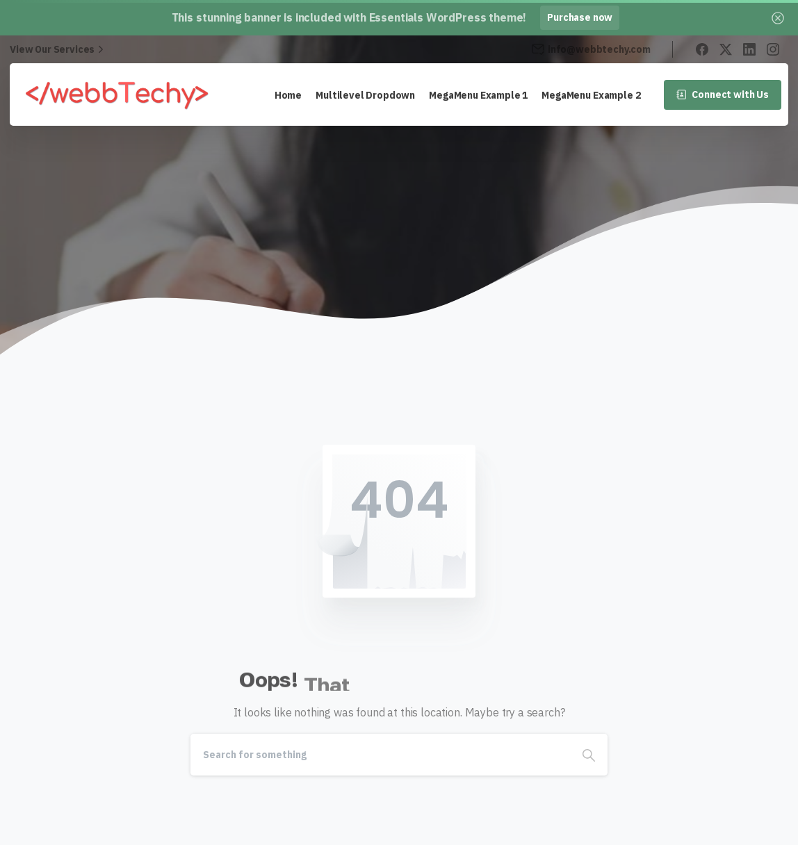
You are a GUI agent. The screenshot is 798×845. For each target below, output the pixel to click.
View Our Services (58, 49)
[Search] (380, 755)
